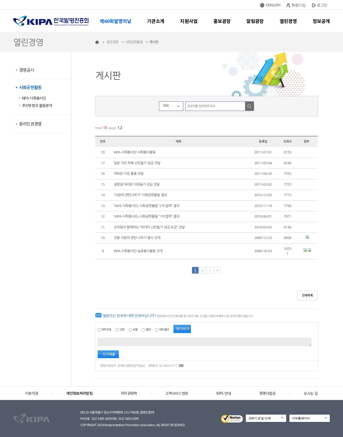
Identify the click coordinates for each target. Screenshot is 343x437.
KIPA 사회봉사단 (34, 98)
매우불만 (164, 329)
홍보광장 (222, 20)
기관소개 (155, 20)
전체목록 (307, 295)
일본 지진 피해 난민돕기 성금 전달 (137, 163)
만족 (122, 329)
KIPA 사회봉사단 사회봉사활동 (135, 152)
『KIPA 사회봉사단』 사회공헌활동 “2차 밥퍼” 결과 (147, 206)
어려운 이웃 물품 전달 (129, 173)
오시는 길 (311, 393)
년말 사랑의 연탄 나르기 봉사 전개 (137, 237)
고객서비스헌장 (176, 393)
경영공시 (26, 70)
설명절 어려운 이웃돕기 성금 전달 (137, 184)
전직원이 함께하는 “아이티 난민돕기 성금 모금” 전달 (149, 227)
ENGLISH (273, 4)
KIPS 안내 (223, 393)
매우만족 (106, 329)
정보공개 (321, 20)
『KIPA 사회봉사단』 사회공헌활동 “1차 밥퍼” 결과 (147, 216)
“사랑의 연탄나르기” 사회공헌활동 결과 (140, 195)
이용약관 (31, 393)
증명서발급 (267, 393)
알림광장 (255, 20)
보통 (135, 329)
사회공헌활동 (30, 88)
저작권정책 (129, 393)
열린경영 (288, 20)
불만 (148, 329)
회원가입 (299, 4)
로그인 (322, 4)
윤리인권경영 (30, 124)
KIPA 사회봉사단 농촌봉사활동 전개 (138, 251)
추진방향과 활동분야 (37, 105)
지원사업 (188, 20)
